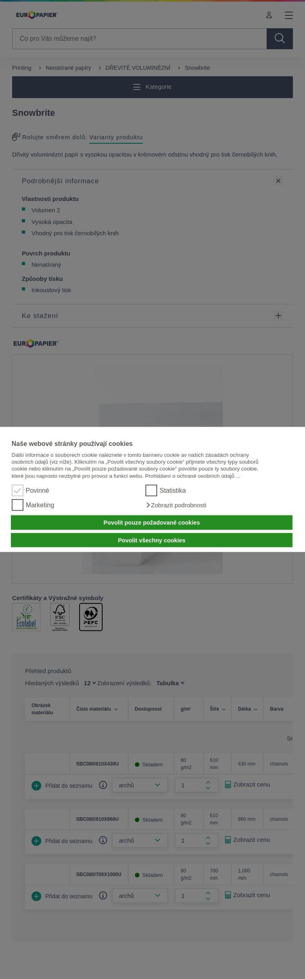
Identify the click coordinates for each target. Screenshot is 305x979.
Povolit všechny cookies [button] (151, 540)
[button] (175, 505)
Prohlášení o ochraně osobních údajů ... (192, 476)
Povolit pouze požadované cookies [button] (151, 522)
